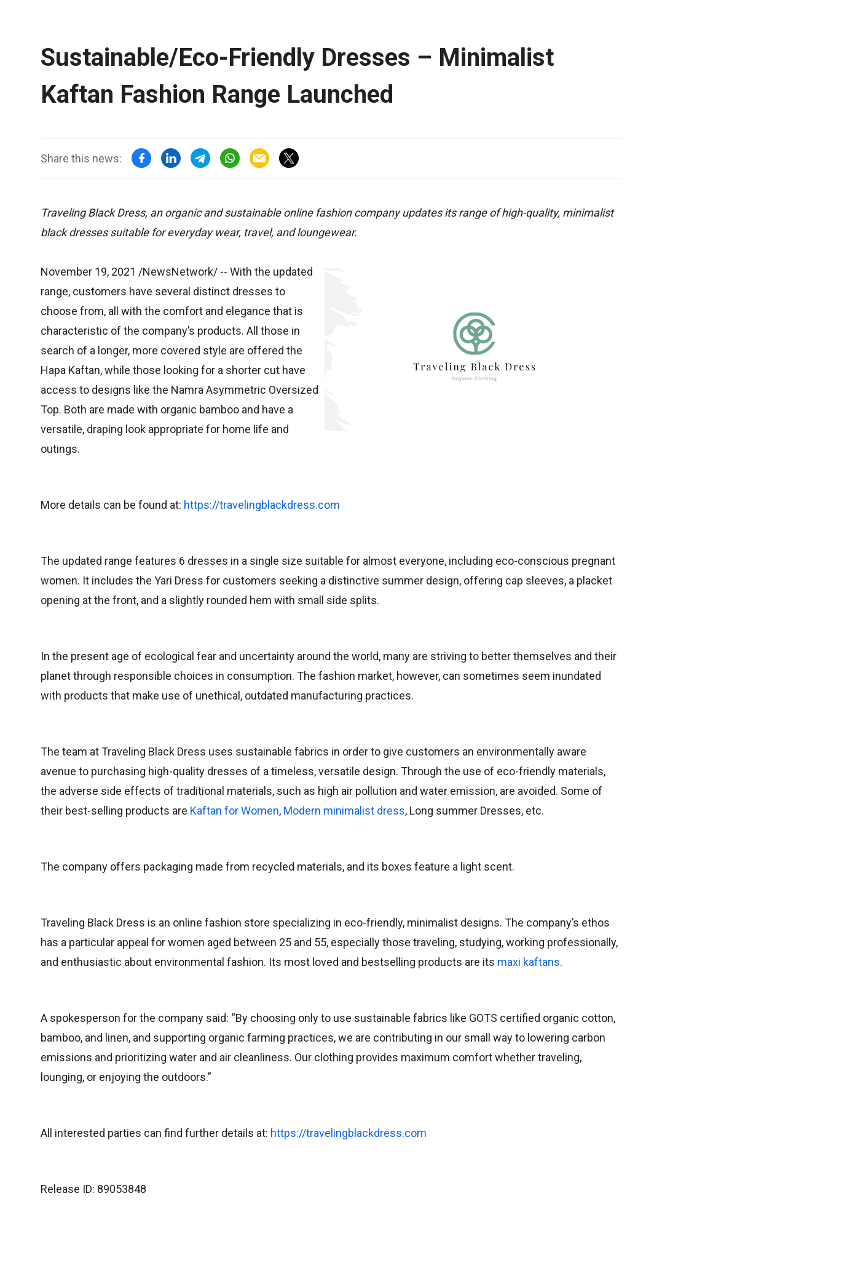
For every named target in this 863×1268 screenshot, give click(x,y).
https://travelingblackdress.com (262, 504)
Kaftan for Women (234, 810)
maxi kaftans (528, 961)
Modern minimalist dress (344, 810)
